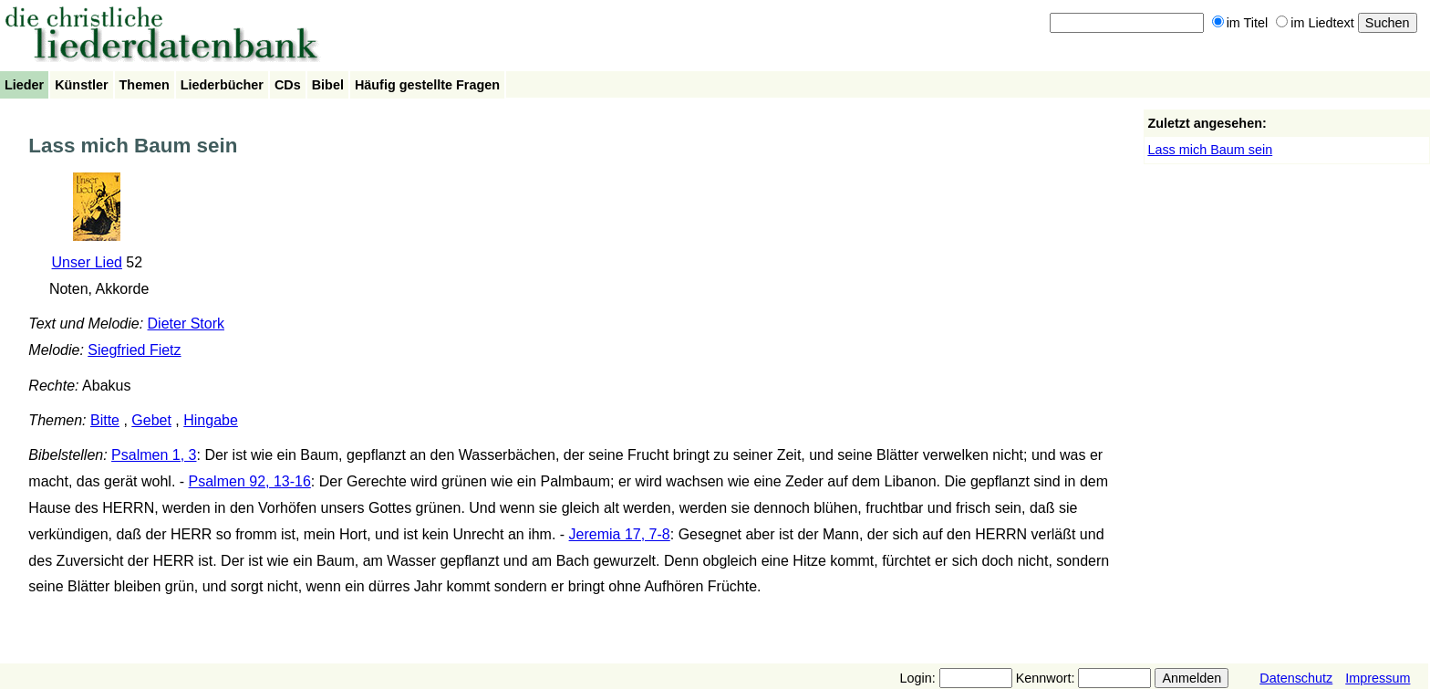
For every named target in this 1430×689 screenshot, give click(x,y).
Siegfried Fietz (134, 350)
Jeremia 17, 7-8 (619, 534)
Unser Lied (87, 262)
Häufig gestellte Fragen (427, 85)
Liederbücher (222, 85)
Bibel (328, 85)
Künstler (81, 85)
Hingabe (210, 420)
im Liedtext (1315, 23)
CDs (288, 85)
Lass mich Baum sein (1209, 149)
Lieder (24, 85)
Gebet (151, 420)
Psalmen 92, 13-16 (250, 481)
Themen (144, 85)
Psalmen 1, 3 (153, 455)
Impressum (1377, 678)
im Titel (1240, 23)
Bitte (104, 420)
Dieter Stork (186, 323)
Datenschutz (1295, 678)
